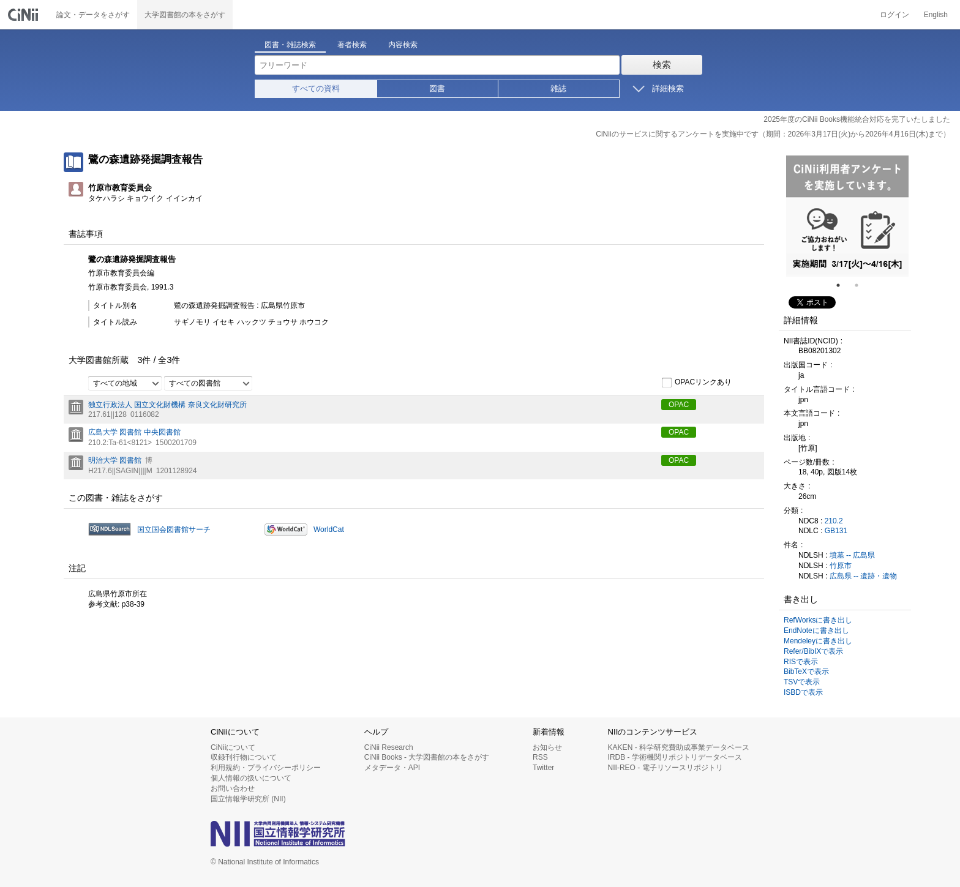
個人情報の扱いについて (251, 778)
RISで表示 (801, 661)
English (936, 14)
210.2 (834, 521)
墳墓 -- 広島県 (853, 555)
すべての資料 (316, 88)
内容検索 (403, 44)
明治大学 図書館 (114, 460)
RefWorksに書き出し (818, 620)
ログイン (894, 14)
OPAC (679, 404)
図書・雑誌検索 (290, 44)
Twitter (543, 767)
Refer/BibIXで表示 (813, 651)
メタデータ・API (392, 767)
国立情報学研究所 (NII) (248, 799)
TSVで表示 (802, 682)
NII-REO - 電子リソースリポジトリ (665, 767)
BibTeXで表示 (806, 671)
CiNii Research (388, 747)
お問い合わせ (233, 788)
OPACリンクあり (696, 382)
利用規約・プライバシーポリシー (266, 767)
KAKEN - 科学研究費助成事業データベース (678, 747)
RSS (540, 757)
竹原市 (841, 565)
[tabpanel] (847, 216)
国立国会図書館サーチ (174, 529)
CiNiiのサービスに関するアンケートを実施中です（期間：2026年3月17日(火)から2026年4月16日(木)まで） (773, 134)
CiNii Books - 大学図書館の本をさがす (427, 757)
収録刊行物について (244, 757)
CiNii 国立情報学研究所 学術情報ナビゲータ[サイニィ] (24, 14)
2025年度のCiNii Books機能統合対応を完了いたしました (856, 119)
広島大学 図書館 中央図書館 (134, 432)
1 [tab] (843, 285)
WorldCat (328, 529)
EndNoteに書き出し (816, 630)
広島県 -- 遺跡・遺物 (864, 576)
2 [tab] (861, 285)
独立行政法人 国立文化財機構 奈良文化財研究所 (167, 404)
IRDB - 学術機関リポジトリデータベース (675, 757)
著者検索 (352, 44)
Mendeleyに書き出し (818, 641)
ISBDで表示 (803, 692)
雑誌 (558, 88)
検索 (662, 64)
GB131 (836, 530)
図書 (437, 88)
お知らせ (547, 747)
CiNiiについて (233, 747)
